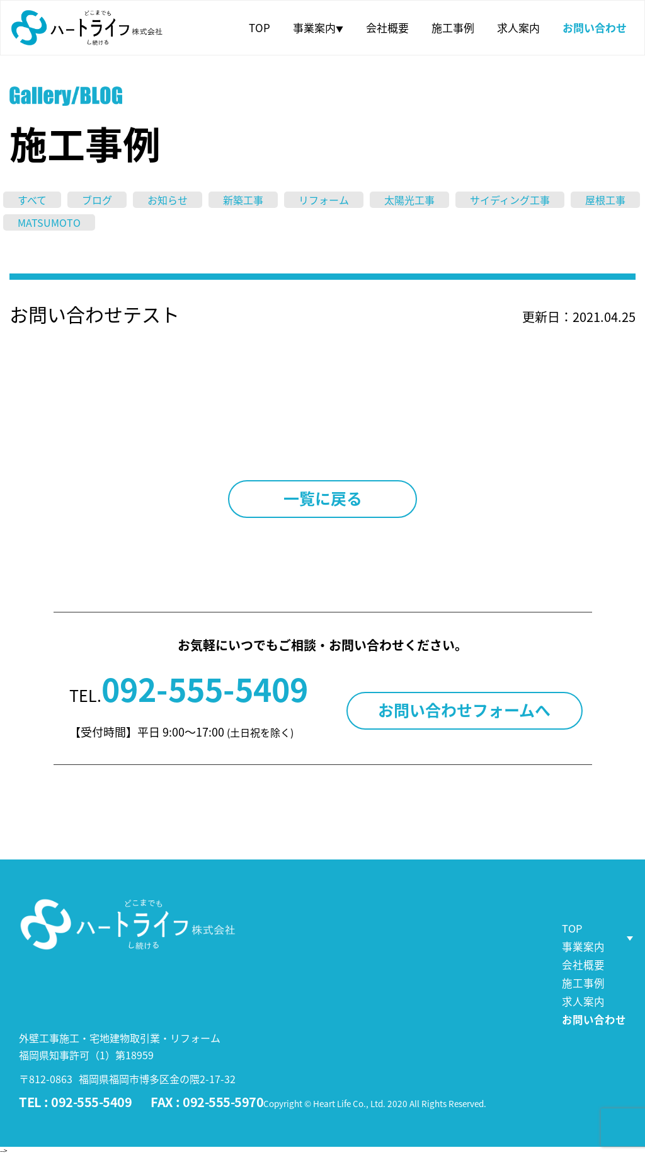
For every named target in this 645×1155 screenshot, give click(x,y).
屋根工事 (605, 199)
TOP (259, 27)
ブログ (97, 199)
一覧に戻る (322, 498)
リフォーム (324, 199)
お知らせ (167, 199)
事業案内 (318, 27)
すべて (32, 199)
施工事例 (452, 27)
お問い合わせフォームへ (464, 709)
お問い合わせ (594, 27)
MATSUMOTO (49, 222)
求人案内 (518, 27)
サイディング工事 (510, 199)
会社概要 (387, 27)
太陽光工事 (409, 199)
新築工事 (243, 199)
